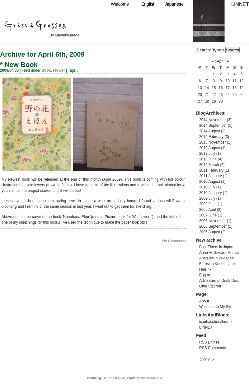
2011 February (211, 170)
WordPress (154, 378)
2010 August (209, 181)
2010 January (210, 193)
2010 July (207, 187)
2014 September (213, 125)
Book (46, 70)
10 (228, 81)
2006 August (209, 232)
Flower (59, 70)
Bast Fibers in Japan (216, 247)
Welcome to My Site (215, 307)
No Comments (174, 241)
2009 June (208, 204)
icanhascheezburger (216, 322)
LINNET (206, 327)
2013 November (212, 142)
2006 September (213, 226)
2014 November (212, 120)
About (204, 301)
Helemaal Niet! (113, 378)
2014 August (209, 131)
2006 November (212, 221)
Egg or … (207, 275)
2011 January (210, 176)
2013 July (207, 153)
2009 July (207, 198)
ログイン (206, 360)
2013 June (208, 159)
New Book (21, 65)
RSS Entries (209, 342)
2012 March (209, 165)
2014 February (211, 137)
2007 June (208, 215)
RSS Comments (212, 348)
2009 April (207, 209)
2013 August (209, 148)
